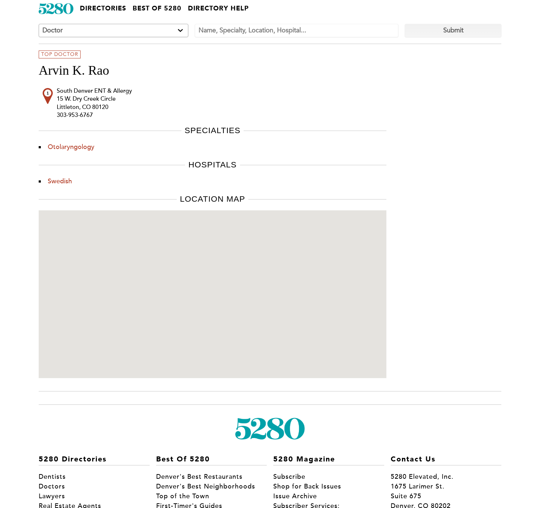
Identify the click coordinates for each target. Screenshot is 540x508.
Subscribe (289, 477)
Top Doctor (59, 54)
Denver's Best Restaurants (199, 477)
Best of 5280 (157, 8)
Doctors (52, 486)
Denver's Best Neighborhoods (205, 486)
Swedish (60, 181)
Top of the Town (182, 496)
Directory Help (218, 8)
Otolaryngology (71, 147)
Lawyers (52, 496)
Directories (103, 8)
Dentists (52, 477)
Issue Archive (295, 496)
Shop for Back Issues (307, 486)
